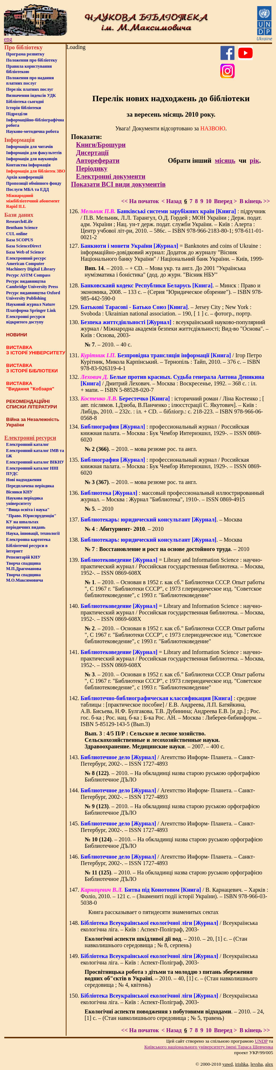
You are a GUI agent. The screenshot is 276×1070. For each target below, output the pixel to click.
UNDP (261, 1041)
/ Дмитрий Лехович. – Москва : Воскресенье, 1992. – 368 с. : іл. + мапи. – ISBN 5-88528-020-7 (172, 383)
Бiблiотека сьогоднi (25, 101)
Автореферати (98, 160)
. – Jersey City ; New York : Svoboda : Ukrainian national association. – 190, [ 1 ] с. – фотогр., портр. (166, 310)
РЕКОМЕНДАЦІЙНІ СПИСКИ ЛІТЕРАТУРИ (31, 404)
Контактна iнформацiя (28, 164)
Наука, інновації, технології (33, 533)
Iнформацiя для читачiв (29, 146)
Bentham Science (22, 227)
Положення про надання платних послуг (30, 80)
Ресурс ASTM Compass (28, 275)
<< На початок (140, 201)
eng (8, 39)
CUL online (16, 233)
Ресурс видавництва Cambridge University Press (32, 284)
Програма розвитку (25, 54)
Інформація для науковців (31, 158)
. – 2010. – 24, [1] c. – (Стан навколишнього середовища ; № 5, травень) (174, 1014)
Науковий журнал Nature (30, 304)
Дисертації (92, 152)
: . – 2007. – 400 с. (154, 739)
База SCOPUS (19, 239)
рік (254, 160)
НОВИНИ (16, 334)
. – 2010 (98, 509)
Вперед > (225, 201)
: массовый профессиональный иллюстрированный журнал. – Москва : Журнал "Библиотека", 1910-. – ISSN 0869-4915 (172, 496)
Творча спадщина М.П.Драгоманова (23, 566)
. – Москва (161, 519)
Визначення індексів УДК (31, 95)
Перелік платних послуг (29, 89)
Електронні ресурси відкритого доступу (25, 319)
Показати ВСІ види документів (118, 184)
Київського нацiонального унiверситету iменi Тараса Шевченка (208, 1046)
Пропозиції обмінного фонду (33, 183)
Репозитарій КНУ (23, 557)
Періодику (91, 168)
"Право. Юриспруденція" (31, 515)
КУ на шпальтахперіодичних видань (25, 524)
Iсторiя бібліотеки (23, 107)
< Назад (171, 201)
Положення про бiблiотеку (31, 60)
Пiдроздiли (16, 113)
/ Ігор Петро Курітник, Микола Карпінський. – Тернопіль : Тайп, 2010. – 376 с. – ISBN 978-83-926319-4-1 (171, 361)
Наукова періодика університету (24, 501)
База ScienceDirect (23, 246)
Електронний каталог (27, 444)
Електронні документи (111, 176)
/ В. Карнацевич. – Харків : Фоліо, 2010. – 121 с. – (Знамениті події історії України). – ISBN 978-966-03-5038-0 (174, 896)
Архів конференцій (24, 177)
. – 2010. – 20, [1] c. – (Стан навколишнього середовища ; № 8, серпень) (165, 942)
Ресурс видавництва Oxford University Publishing (33, 295)
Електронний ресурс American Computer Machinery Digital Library (30, 264)
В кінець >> (254, 201)
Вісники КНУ (19, 491)
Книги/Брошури (101, 144)
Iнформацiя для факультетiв (34, 152)
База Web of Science (25, 252)
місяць (225, 160)
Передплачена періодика (30, 485)
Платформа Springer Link (31, 310)
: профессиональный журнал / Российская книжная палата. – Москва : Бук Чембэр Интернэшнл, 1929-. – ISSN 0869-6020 (170, 433)
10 (208, 201)
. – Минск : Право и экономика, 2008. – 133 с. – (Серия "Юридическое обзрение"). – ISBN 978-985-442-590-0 (171, 291)
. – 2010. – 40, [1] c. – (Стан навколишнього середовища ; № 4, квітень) (170, 978)
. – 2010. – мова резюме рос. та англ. (140, 449)
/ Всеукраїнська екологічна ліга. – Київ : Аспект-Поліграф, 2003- (169, 926)
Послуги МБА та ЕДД (27, 189)
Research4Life (19, 221)
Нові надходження (23, 479)
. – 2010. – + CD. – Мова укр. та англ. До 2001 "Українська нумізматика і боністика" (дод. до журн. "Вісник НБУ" (164, 271)
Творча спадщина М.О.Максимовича (24, 577)
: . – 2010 (124, 529)
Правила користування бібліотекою (29, 69)
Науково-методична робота (32, 131)
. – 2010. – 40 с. (108, 344)
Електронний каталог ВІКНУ (35, 462)
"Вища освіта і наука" (28, 509)
